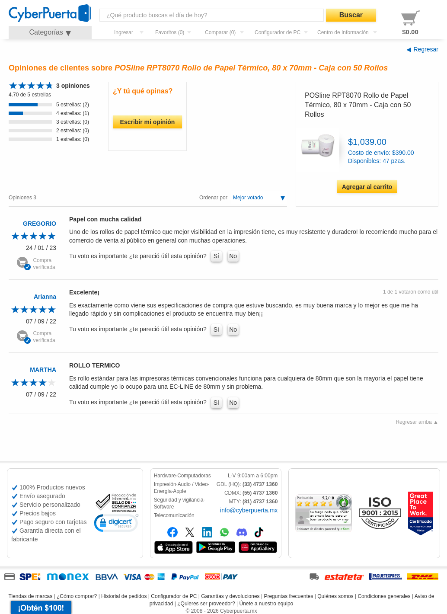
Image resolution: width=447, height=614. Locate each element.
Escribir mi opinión (147, 121)
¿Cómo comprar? (77, 596)
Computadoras (194, 476)
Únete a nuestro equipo (266, 604)
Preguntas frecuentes (288, 596)
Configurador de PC (174, 596)
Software (164, 507)
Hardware (165, 476)
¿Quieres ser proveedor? (206, 604)
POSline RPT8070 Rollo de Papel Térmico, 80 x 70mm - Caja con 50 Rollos (358, 105)
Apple (179, 491)
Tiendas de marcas (31, 596)
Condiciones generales (384, 596)
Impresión (165, 484)
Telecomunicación (174, 515)
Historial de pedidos (124, 596)
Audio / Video (193, 484)
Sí (216, 256)
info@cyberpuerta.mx (249, 510)
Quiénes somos (335, 596)
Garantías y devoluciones (230, 596)
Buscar (351, 15)
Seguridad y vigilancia (179, 500)
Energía (163, 491)
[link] (116, 524)
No (233, 256)
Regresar (425, 49)
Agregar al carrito (367, 186)
